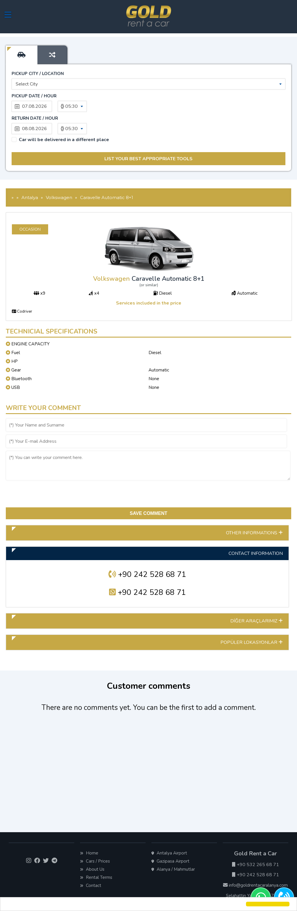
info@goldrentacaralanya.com (255, 863)
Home (89, 831)
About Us (92, 847)
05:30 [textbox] (71, 106)
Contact (90, 863)
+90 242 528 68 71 (147, 552)
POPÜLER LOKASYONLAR (251, 620)
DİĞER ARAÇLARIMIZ (256, 598)
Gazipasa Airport (170, 839)
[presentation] (50, 472)
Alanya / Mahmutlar (173, 847)
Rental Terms (96, 855)
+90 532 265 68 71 (255, 842)
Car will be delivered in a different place (64, 117)
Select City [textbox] (27, 84)
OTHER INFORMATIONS (254, 510)
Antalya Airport (169, 831)
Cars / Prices (95, 839)
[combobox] (148, 84)
